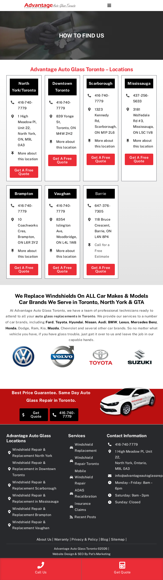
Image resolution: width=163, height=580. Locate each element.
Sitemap (118, 539)
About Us (44, 539)
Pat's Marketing (100, 554)
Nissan (92, 325)
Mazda (48, 329)
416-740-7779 (126, 444)
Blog (104, 539)
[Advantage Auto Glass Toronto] (50, 3)
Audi (106, 325)
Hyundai (75, 325)
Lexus (132, 325)
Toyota (57, 325)
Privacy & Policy (85, 539)
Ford (43, 325)
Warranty (61, 539)
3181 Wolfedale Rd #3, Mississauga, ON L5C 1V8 (143, 121)
